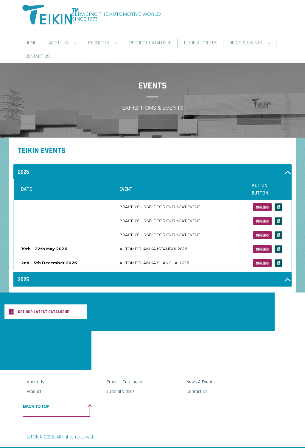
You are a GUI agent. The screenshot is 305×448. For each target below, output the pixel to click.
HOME (30, 43)
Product (34, 391)
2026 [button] (23, 172)
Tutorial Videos (121, 391)
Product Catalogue (124, 382)
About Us (35, 382)
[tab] (152, 171)
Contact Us (196, 391)
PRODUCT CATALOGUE (150, 43)
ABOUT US (62, 43)
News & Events (200, 382)
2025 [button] (23, 279)
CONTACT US (37, 56)
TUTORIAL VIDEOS (200, 43)
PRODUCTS (102, 43)
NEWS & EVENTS (249, 43)
